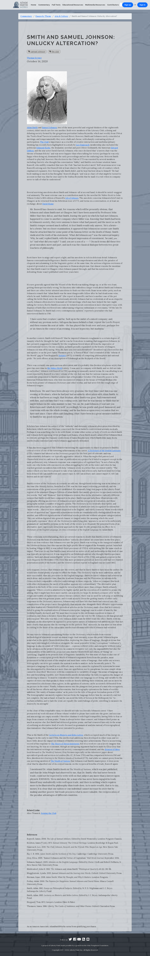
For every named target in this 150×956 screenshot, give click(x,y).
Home (33, 5)
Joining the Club (48, 813)
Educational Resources (73, 5)
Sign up (127, 5)
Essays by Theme (43, 16)
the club (54, 51)
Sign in (142, 5)
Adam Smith (32, 127)
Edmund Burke (43, 148)
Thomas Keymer (34, 58)
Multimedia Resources (95, 5)
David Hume (48, 204)
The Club (44, 142)
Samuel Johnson (49, 127)
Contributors (113, 5)
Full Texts (56, 5)
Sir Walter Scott (54, 368)
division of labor (112, 749)
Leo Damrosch (82, 145)
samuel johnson (36, 51)
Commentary (44, 5)
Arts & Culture (61, 16)
